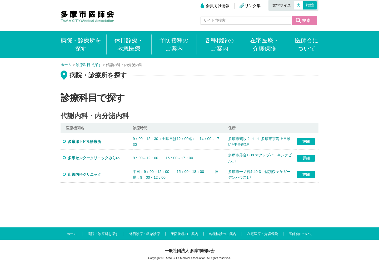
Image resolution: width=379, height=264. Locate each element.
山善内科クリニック (84, 174)
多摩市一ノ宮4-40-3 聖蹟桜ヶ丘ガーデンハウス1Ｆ (259, 175)
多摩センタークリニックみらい (93, 158)
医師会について (306, 44)
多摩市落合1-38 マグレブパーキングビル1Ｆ (260, 158)
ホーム (72, 234)
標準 (310, 5)
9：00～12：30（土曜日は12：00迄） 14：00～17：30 (178, 142)
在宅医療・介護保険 (264, 44)
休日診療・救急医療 (128, 44)
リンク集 (253, 5)
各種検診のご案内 (219, 44)
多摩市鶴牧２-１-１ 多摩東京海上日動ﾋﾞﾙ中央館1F (259, 142)
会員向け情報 (218, 5)
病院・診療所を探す (103, 234)
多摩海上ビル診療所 (84, 142)
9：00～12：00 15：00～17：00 (163, 158)
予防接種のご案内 (174, 44)
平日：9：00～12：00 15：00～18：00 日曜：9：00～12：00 (176, 175)
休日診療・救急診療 (144, 234)
